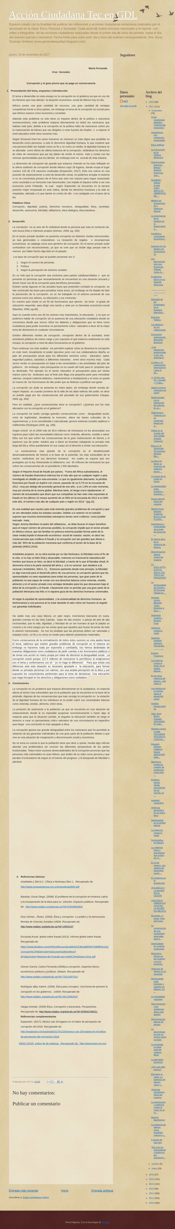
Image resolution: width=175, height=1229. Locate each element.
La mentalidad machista (158, 997)
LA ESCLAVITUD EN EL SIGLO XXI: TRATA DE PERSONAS (158, 571)
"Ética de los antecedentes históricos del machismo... (158, 1152)
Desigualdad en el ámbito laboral (158, 823)
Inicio (64, 1190)
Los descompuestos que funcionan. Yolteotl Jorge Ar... (158, 265)
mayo (155, 1168)
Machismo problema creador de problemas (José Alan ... (157, 768)
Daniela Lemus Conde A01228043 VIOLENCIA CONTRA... (158, 734)
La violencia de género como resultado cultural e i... (158, 1130)
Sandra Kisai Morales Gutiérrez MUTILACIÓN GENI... (158, 514)
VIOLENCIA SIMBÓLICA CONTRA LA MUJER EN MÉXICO (158, 905)
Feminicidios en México (157, 841)
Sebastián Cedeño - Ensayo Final (157, 619)
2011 (151, 1198)
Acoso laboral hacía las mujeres (157, 501)
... (158, 292)
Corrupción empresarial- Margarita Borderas (158, 338)
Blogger (105, 1222)
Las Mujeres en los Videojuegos (158, 327)
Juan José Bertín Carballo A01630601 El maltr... (158, 718)
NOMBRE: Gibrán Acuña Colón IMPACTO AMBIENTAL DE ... (158, 188)
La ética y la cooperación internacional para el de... (158, 367)
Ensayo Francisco (157, 654)
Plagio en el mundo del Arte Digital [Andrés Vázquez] (157, 435)
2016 (151, 1174)
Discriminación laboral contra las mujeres (158, 556)
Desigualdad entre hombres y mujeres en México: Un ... (158, 985)
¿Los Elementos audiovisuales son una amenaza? (158, 352)
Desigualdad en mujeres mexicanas (158, 946)
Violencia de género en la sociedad (158, 971)
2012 (151, 1193)
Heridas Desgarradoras (158, 706)
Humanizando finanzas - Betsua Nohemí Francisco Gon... (158, 169)
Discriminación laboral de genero (158, 1022)
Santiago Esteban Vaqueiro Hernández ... (157, 643)
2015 (151, 1179)
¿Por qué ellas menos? (158, 1068)
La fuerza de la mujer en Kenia (158, 479)
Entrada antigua (102, 1190)
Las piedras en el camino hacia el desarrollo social (158, 693)
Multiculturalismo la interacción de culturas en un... (157, 402)
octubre (156, 1164)
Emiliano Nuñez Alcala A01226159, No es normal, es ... (158, 787)
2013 (151, 1188)
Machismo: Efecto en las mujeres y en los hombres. (158, 958)
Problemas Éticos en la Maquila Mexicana (158, 280)
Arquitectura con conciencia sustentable (158, 136)
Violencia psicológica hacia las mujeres (158, 1093)
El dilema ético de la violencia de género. (158, 543)
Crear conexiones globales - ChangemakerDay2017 (158, 122)
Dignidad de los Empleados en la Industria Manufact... (158, 306)
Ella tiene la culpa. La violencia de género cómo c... (158, 1079)
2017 (151, 106)
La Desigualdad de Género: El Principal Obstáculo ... (158, 587)
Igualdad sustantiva (157, 801)
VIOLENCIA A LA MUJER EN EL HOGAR (158, 892)
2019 (151, 102)
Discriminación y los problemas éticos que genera (158, 1009)
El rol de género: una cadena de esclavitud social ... (158, 868)
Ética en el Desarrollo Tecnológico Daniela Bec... (158, 451)
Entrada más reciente (23, 1190)
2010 (151, 1203)
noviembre (157, 110)
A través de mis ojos (156, 1141)
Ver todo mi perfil (128, 106)
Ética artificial (157, 145)
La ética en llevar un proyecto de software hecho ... (158, 466)
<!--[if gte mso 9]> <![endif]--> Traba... (158, 380)
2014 (151, 1184)
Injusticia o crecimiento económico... (158, 237)
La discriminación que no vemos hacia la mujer (158, 1034)
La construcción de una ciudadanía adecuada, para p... (158, 932)
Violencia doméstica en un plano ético (158, 811)
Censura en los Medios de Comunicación (158, 250)
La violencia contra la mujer (157, 833)
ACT (125, 101)
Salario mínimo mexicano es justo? (158, 390)
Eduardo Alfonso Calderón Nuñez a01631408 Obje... (158, 751)
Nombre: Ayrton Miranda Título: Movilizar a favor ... (157, 604)
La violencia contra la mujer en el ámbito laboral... (158, 665)
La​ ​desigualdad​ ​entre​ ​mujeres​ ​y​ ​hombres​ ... (158, 490)
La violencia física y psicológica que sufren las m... (158, 852)
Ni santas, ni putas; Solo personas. (158, 918)
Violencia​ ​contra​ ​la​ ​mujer (157, 631)
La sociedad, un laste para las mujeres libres (157, 1049)
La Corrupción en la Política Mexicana (158, 153)
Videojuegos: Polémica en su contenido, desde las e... (158, 419)
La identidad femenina (157, 1060)
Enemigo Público (156, 318)
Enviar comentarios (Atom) (36, 1197)
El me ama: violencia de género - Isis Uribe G (158, 680)
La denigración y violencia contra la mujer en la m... (158, 1107)
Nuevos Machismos (158, 1118)
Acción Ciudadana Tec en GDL (73, 14)
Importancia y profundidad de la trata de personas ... (158, 529)
